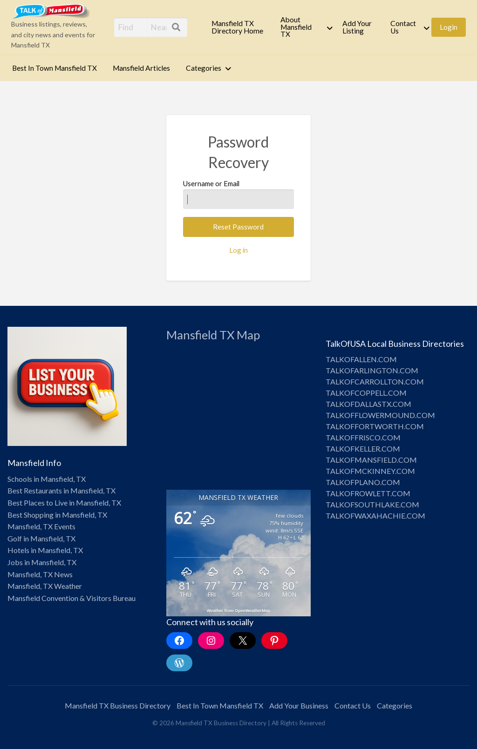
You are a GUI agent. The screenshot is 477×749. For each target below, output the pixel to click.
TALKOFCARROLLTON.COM (375, 381)
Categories (203, 68)
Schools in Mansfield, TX (46, 478)
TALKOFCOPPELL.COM (366, 392)
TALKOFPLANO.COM (363, 482)
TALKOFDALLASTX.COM (368, 403)
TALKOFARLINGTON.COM (372, 370)
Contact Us (403, 27)
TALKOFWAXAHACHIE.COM (375, 515)
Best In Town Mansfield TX (54, 68)
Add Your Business (298, 705)
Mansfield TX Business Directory (117, 705)
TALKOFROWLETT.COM (368, 493)
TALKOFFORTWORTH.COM (375, 426)
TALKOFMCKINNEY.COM (370, 470)
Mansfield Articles (141, 68)
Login (448, 27)
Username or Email (238, 194)
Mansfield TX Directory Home (237, 27)
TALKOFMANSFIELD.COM (371, 459)
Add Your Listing (357, 27)
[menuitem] (238, 27)
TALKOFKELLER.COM (363, 448)
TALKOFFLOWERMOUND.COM (380, 415)
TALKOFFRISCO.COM (363, 437)
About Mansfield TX (296, 26)
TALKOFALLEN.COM (361, 359)
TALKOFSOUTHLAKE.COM (372, 504)
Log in (238, 250)
